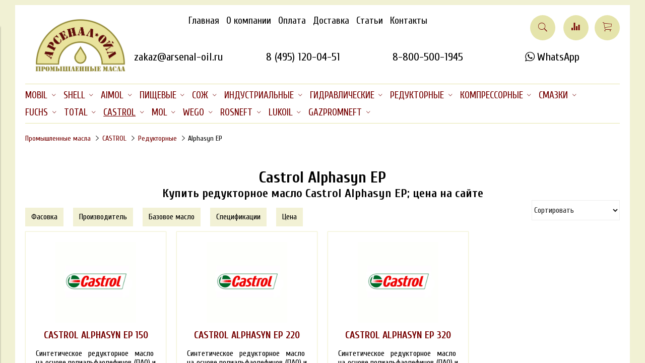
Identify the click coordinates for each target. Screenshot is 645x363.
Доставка (331, 20)
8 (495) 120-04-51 (303, 57)
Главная (203, 20)
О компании (248, 20)
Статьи (369, 20)
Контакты (408, 20)
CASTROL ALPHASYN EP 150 (96, 335)
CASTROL (114, 138)
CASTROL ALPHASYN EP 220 (247, 335)
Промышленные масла (58, 138)
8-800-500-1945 (428, 57)
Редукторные (157, 138)
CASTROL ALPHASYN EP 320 (398, 335)
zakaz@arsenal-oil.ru (178, 57)
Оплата (292, 20)
